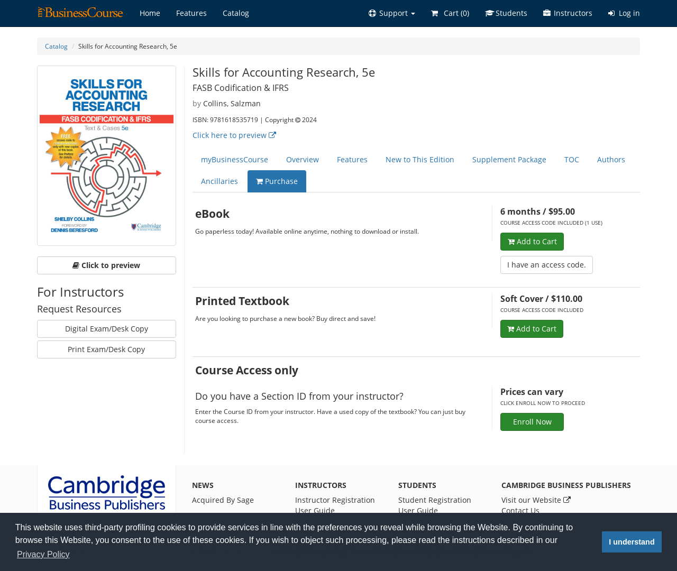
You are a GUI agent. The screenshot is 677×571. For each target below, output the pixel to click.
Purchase (277, 181)
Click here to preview (234, 135)
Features (191, 13)
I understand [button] (631, 542)
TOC (571, 159)
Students (506, 13)
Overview (302, 159)
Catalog (236, 13)
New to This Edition (420, 159)
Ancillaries (219, 181)
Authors (611, 159)
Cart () (450, 13)
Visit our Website (536, 500)
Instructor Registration (335, 500)
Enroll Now (532, 422)
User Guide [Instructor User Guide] (315, 510)
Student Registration (434, 500)
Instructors (567, 13)
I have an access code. (546, 265)
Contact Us (520, 510)
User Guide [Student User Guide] (418, 510)
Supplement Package (509, 159)
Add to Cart (532, 241)
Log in (624, 13)
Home (150, 13)
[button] (392, 13)
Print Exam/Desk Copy (106, 349)
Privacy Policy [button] (43, 554)
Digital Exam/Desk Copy (106, 329)
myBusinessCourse (234, 159)
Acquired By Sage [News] (223, 500)
